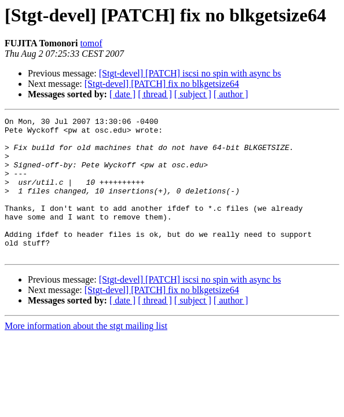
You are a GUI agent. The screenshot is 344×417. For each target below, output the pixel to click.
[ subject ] (192, 94)
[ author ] (231, 94)
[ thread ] (155, 94)
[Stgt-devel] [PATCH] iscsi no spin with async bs (190, 73)
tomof (91, 43)
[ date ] (122, 94)
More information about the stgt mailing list (86, 354)
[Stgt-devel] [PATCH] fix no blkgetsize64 (162, 84)
